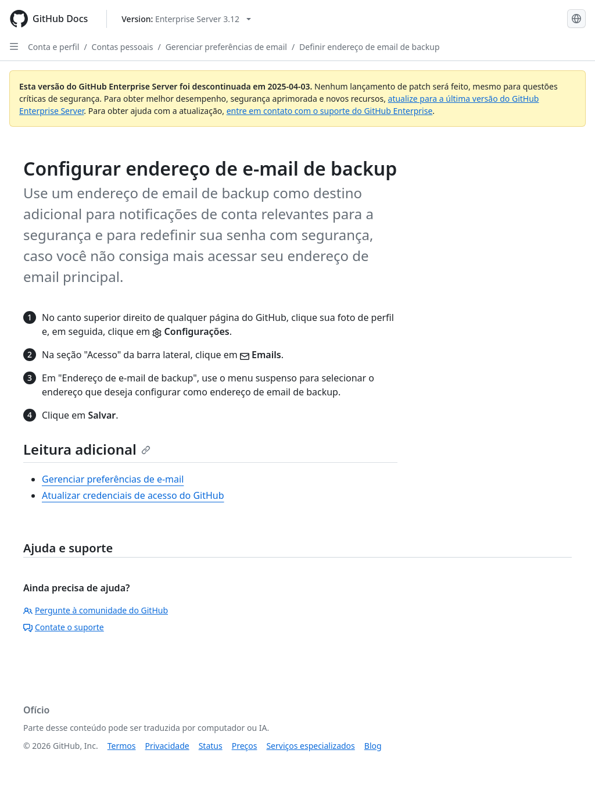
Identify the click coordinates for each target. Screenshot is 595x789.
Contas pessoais (122, 46)
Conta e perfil (53, 46)
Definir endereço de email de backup (369, 46)
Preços (244, 745)
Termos (121, 745)
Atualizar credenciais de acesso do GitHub (133, 495)
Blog (373, 745)
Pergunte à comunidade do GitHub (95, 610)
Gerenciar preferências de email (226, 46)
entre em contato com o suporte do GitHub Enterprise (330, 110)
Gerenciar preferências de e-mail (113, 479)
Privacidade (167, 745)
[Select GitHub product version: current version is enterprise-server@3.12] (186, 19)
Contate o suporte (63, 627)
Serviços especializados (310, 745)
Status (211, 745)
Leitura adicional (86, 449)
